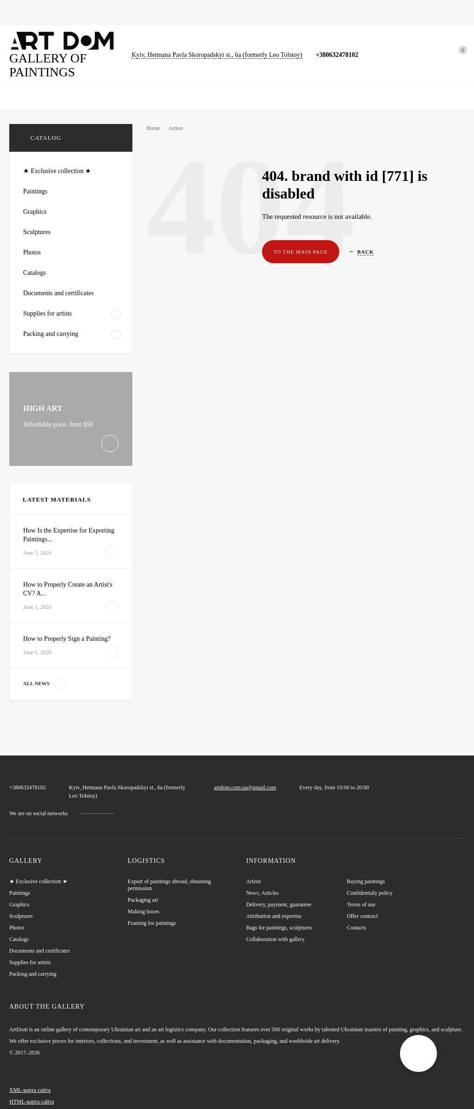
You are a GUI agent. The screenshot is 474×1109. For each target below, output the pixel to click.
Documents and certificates (40, 939)
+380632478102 (346, 54)
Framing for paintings (153, 911)
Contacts (357, 915)
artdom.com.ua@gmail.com (255, 777)
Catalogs (205, 12)
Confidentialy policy (370, 881)
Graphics (91, 12)
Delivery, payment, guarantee (280, 892)
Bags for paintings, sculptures (273, 12)
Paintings (52, 12)
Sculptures (165, 12)
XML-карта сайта (29, 1077)
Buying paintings (366, 869)
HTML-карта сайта (31, 1089)
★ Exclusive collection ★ (39, 869)
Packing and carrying (33, 962)
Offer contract (363, 904)
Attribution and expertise (275, 904)
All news (43, 683)
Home (17, 12)
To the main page (298, 251)
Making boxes (144, 899)
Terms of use (361, 892)
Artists (179, 127)
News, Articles (348, 12)
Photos (127, 12)
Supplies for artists (30, 950)
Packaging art (144, 888)
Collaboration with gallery (277, 927)
